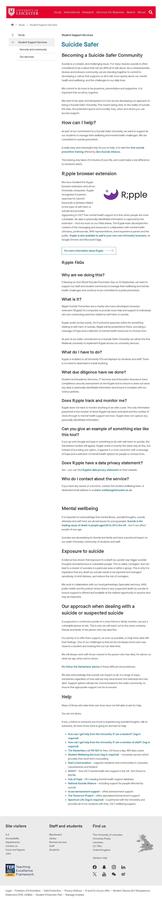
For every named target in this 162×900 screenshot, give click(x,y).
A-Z (7, 834)
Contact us (12, 846)
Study (22, 25)
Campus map (100, 857)
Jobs (8, 853)
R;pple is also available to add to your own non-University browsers (108, 235)
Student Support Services (43, 25)
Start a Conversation (79, 762)
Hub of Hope (75, 779)
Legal (8, 890)
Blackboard (55, 834)
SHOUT (72, 771)
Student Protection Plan (49, 894)
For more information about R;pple (83, 250)
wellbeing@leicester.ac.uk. (117, 490)
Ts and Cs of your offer (97, 890)
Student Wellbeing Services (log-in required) (93, 754)
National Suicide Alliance (82, 783)
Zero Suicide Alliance (108, 151)
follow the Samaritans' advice (83, 666)
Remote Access (58, 842)
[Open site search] (150, 12)
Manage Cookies (74, 894)
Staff (51, 846)
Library (52, 838)
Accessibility (12, 838)
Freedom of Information (28, 890)
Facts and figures (15, 849)
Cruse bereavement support (84, 791)
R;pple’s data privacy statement (100, 470)
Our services (27, 56)
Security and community (33, 49)
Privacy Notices (73, 890)
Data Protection (52, 890)
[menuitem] (58, 12)
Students (54, 849)
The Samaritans (77, 750)
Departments (13, 842)
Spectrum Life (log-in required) (86, 799)
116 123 (95, 750)
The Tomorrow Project (80, 795)
